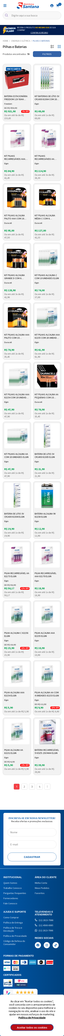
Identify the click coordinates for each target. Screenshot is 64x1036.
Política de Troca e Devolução (12, 929)
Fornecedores (10, 898)
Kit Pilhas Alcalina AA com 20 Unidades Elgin (16, 455)
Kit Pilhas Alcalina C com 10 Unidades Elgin (47, 277)
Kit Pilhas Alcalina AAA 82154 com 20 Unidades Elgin (16, 396)
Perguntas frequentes (14, 893)
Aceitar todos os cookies (32, 1027)
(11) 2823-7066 (44, 920)
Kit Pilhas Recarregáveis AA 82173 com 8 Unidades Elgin (46, 157)
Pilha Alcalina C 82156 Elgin (16, 634)
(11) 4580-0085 (44, 925)
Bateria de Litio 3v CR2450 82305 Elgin (45, 455)
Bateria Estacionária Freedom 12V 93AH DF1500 (15, 98)
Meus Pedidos (42, 888)
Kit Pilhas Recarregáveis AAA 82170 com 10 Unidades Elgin (16, 157)
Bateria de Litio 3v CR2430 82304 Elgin (14, 515)
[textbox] (32, 15)
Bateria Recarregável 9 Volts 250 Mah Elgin (47, 751)
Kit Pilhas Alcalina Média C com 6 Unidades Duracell (45, 217)
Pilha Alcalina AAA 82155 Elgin (45, 634)
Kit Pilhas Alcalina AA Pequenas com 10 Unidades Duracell (46, 396)
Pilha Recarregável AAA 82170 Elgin (45, 575)
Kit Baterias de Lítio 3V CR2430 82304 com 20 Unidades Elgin (47, 98)
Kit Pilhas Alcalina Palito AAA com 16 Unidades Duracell (14, 217)
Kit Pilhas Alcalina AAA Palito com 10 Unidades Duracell (16, 336)
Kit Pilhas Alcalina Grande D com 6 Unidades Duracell (14, 277)
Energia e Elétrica (20, 41)
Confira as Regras (39, 32)
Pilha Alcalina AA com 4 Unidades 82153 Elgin (47, 694)
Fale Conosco (10, 903)
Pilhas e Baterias (41, 41)
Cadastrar (32, 856)
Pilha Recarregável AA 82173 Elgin (16, 575)
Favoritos (40, 893)
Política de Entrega (13, 922)
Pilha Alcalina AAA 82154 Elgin (14, 694)
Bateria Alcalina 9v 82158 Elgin (45, 515)
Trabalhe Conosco (12, 888)
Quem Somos (10, 882)
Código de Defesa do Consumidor (14, 943)
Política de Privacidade (32, 1017)
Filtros (47, 54)
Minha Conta (41, 882)
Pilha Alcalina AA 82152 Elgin (13, 751)
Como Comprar (11, 917)
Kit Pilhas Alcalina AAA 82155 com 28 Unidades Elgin (47, 336)
